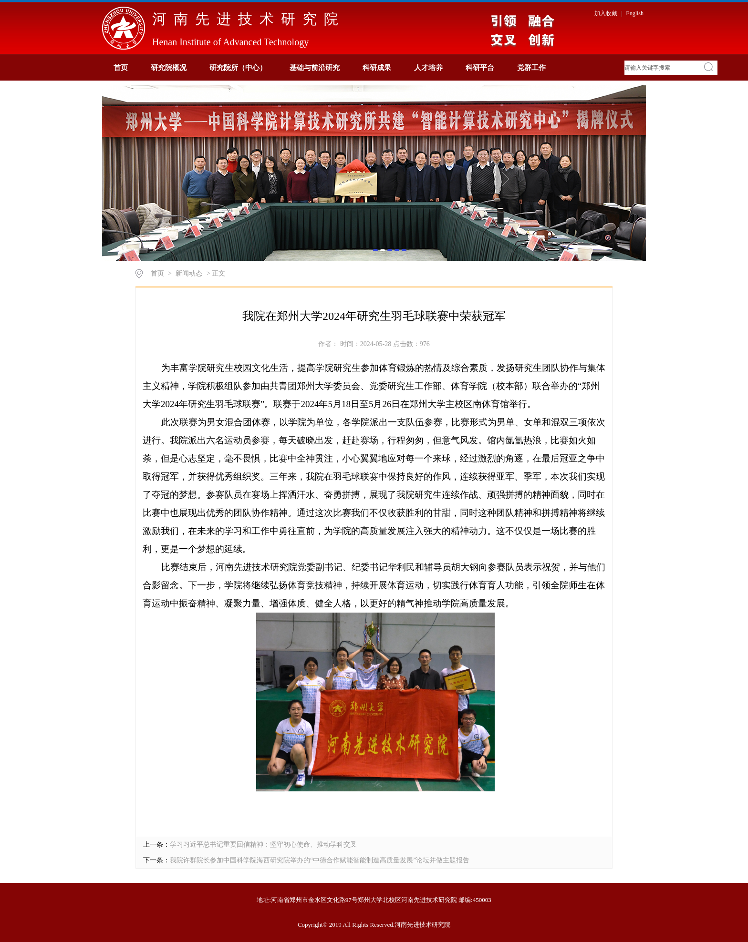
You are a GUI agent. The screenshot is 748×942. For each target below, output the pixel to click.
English (635, 13)
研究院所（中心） (238, 67)
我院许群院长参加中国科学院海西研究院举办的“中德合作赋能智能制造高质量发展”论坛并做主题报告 (319, 860)
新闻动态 (189, 273)
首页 (121, 67)
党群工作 (531, 67)
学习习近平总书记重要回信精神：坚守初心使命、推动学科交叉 (263, 844)
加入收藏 (606, 13)
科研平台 (480, 67)
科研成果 (377, 67)
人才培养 (428, 67)
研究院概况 (169, 67)
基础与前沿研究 (315, 67)
